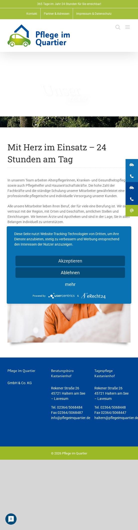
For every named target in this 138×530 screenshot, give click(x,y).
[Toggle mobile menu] (128, 27)
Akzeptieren (70, 261)
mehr (70, 284)
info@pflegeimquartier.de (70, 418)
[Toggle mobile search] (117, 27)
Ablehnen (70, 272)
